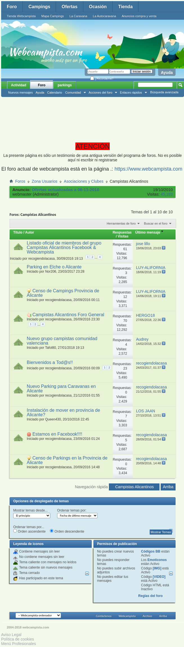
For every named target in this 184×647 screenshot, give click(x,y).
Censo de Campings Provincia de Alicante (63, 293)
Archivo (147, 616)
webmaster (22, 194)
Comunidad (73, 92)
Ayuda (167, 72)
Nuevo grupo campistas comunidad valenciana (62, 340)
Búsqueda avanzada (164, 92)
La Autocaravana (104, 16)
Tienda (125, 6)
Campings (39, 6)
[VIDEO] (159, 577)
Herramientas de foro (121, 223)
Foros (20, 181)
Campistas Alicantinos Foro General (68, 314)
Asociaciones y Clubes (84, 181)
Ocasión (98, 6)
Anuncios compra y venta (139, 16)
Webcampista (127, 616)
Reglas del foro (150, 596)
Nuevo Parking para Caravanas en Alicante (61, 388)
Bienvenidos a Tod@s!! (50, 362)
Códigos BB (150, 551)
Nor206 (50, 271)
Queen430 (53, 419)
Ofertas (69, 6)
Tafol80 (50, 348)
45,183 (167, 194)
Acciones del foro (100, 92)
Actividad (18, 85)
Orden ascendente (29, 531)
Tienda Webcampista (21, 16)
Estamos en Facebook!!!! (57, 434)
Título (18, 232)
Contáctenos (103, 616)
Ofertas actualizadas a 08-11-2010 (65, 189)
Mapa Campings (52, 16)
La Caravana (78, 16)
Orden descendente (67, 531)
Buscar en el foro (155, 223)
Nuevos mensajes (20, 92)
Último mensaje (149, 232)
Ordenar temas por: (71, 510)
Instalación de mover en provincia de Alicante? (63, 412)
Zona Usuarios (44, 181)
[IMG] (157, 568)
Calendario (54, 92)
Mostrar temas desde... (30, 510)
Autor (29, 232)
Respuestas (122, 232)
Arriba (168, 487)
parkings (65, 85)
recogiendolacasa (41, 259)
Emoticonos (157, 560)
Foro (12, 6)
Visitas (123, 236)
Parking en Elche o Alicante (54, 266)
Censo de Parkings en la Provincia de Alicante (67, 460)
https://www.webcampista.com (148, 169)
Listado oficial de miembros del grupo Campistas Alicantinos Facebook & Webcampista (64, 247)
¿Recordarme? (101, 78)
